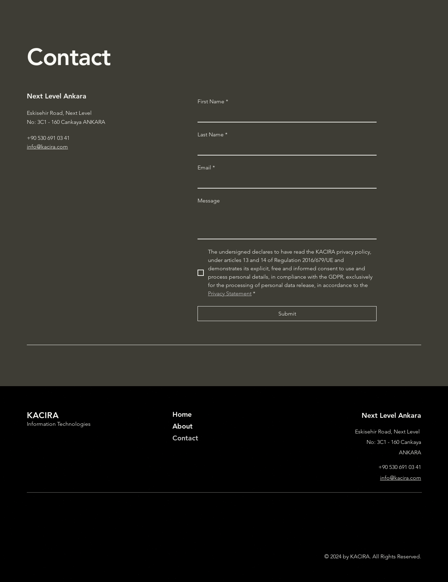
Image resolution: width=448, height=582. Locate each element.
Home (182, 414)
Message (209, 200)
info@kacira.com (47, 146)
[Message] (287, 223)
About (182, 426)
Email (206, 168)
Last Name (212, 134)
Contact (185, 438)
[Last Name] (285, 148)
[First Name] (285, 115)
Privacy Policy (43, 556)
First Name (213, 101)
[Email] (285, 181)
